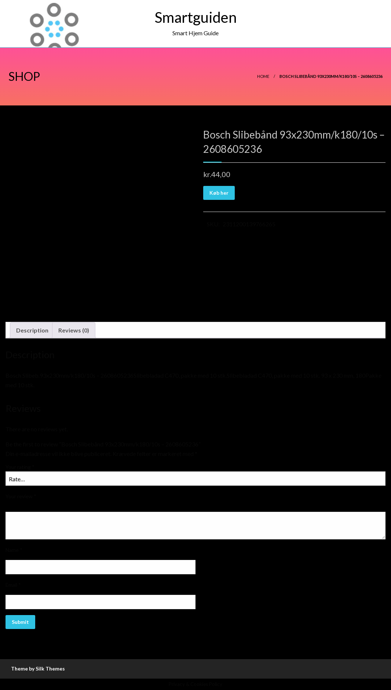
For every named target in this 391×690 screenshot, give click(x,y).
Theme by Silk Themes (38, 668)
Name (14, 550)
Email (13, 585)
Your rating (20, 467)
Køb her (219, 193)
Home (263, 76)
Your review (21, 496)
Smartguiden (196, 17)
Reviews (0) (73, 330)
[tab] (32, 330)
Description (32, 330)
